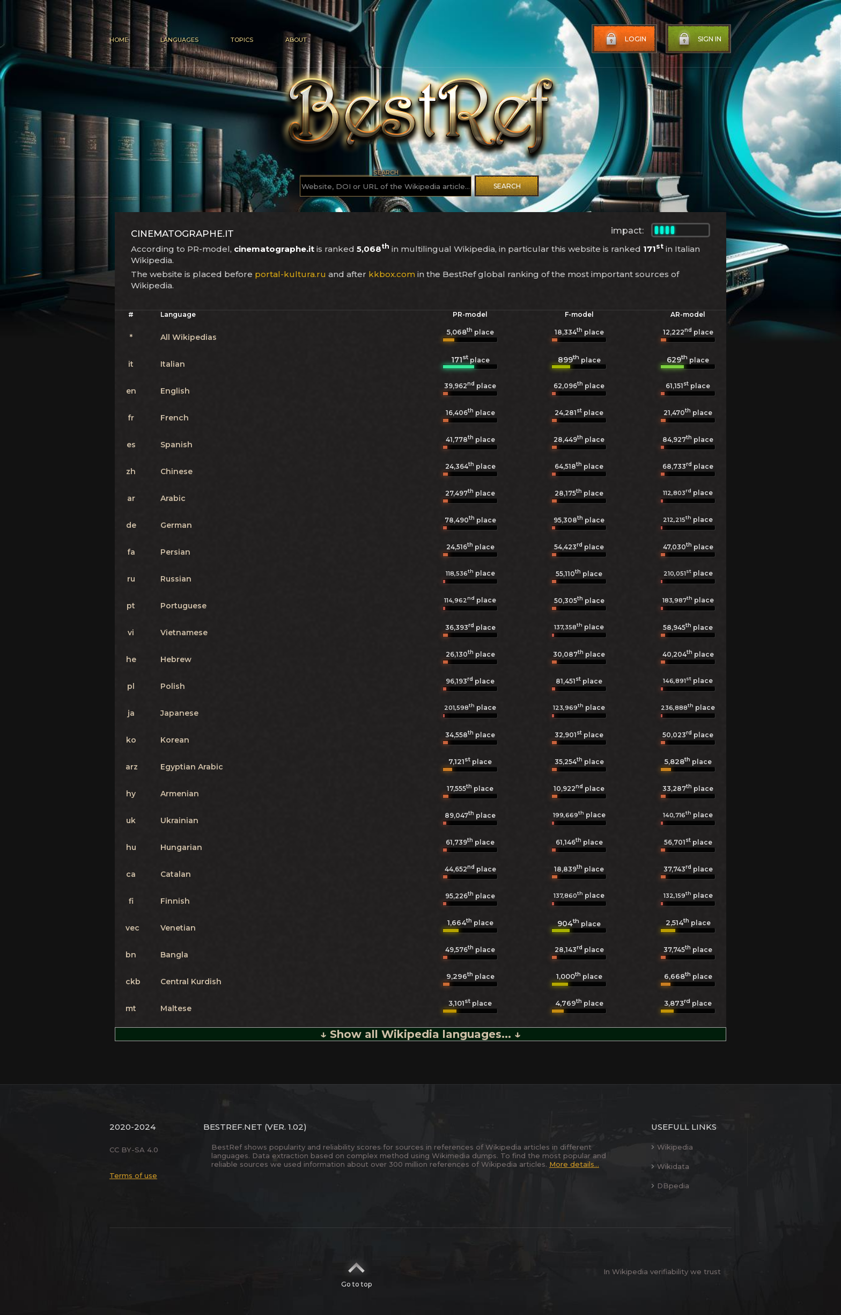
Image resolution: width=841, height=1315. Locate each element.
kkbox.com (391, 274)
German (176, 525)
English (175, 391)
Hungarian (181, 847)
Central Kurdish (191, 981)
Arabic (173, 498)
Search (507, 186)
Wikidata (670, 1166)
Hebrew (175, 659)
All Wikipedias (188, 337)
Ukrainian (179, 820)
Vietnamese (184, 632)
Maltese (175, 1008)
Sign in (698, 39)
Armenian (179, 793)
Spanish (176, 444)
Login (624, 39)
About (296, 39)
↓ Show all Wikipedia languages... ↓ (420, 1034)
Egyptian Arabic (191, 767)
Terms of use (133, 1175)
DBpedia (670, 1185)
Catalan (175, 874)
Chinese (176, 471)
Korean (174, 740)
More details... (574, 1164)
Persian (175, 552)
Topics (242, 39)
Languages (179, 39)
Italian (172, 364)
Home (118, 39)
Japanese (179, 713)
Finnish (175, 901)
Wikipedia (672, 1147)
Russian (175, 579)
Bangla (174, 955)
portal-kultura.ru (290, 274)
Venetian (178, 928)
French (174, 418)
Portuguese (183, 606)
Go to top (356, 1271)
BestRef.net (232, 1127)
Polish (172, 686)
